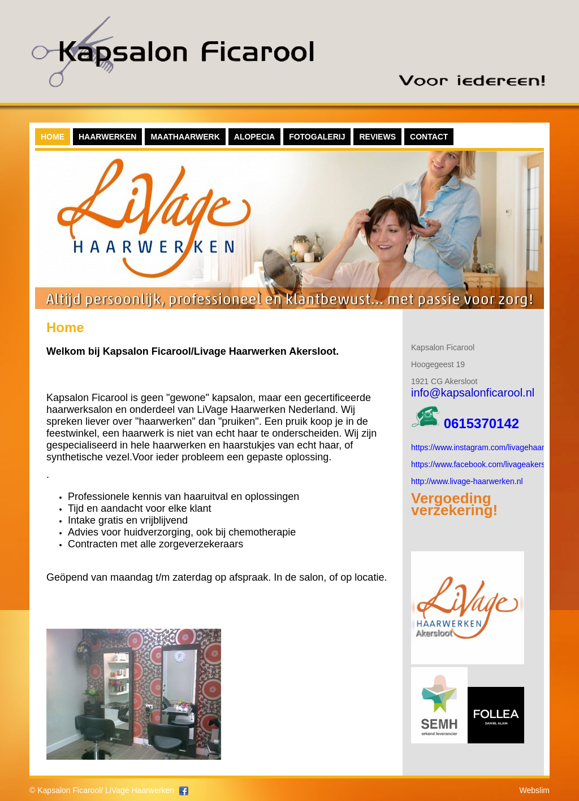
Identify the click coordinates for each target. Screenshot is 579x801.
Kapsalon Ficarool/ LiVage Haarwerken (105, 790)
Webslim (535, 790)
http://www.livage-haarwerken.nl (467, 481)
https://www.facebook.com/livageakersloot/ (485, 464)
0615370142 (481, 423)
